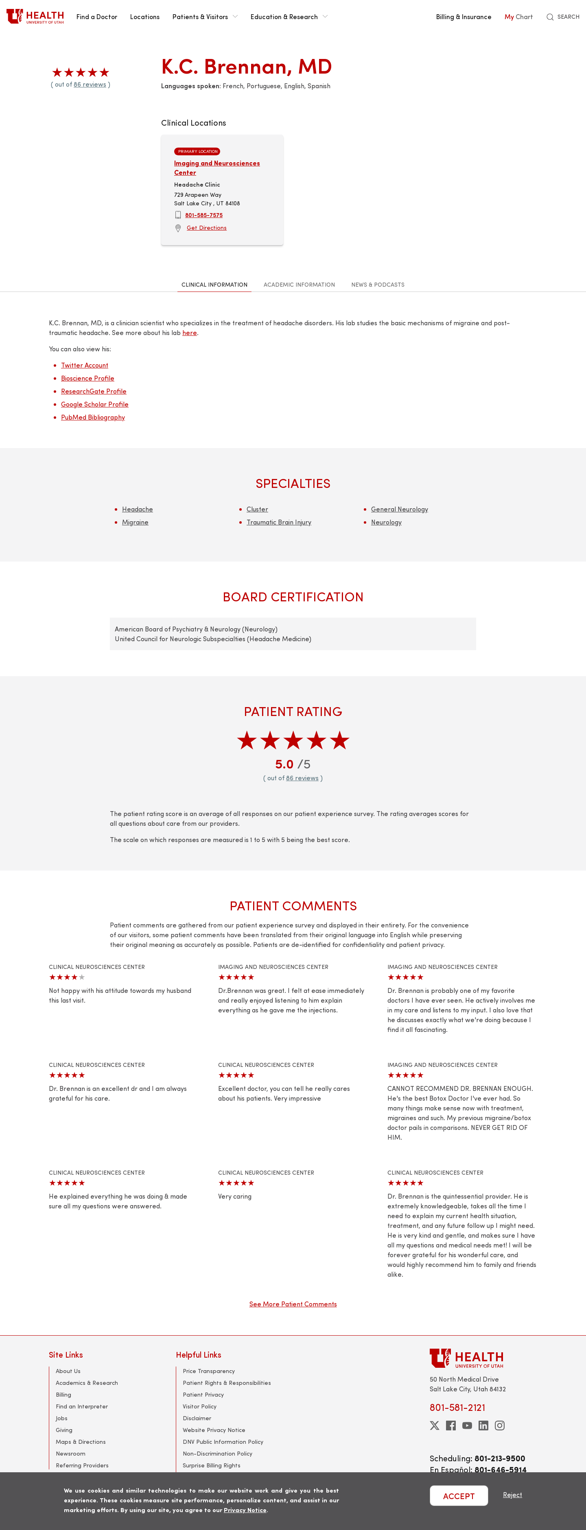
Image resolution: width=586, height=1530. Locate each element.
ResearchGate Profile (94, 391)
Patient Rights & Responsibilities (227, 1382)
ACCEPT (459, 1495)
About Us (68, 1371)
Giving (64, 1430)
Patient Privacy (203, 1394)
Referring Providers (82, 1465)
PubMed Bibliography (93, 417)
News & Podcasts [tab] (378, 284)
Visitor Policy (199, 1406)
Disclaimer (197, 1418)
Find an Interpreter (82, 1406)
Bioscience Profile (87, 378)
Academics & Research (87, 1382)
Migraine (135, 522)
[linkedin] (483, 1425)
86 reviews (90, 84)
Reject (512, 1494)
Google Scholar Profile (95, 404)
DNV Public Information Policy (223, 1441)
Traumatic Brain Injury (279, 522)
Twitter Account (84, 365)
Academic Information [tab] (299, 284)
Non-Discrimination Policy (217, 1453)
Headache (137, 509)
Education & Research (289, 16)
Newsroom (70, 1453)
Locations (145, 16)
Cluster (257, 509)
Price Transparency (209, 1371)
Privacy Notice (245, 1509)
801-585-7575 (204, 215)
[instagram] (500, 1425)
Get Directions (207, 227)
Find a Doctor (97, 16)
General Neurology (399, 509)
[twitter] (435, 1425)
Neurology (386, 522)
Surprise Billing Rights (212, 1465)
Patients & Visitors (205, 16)
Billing (63, 1394)
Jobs (62, 1418)
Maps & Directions (81, 1441)
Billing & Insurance (464, 16)
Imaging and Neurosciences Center (217, 167)
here (189, 332)
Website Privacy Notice (214, 1430)
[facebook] (451, 1425)
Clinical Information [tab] (214, 284)
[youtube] (467, 1425)
